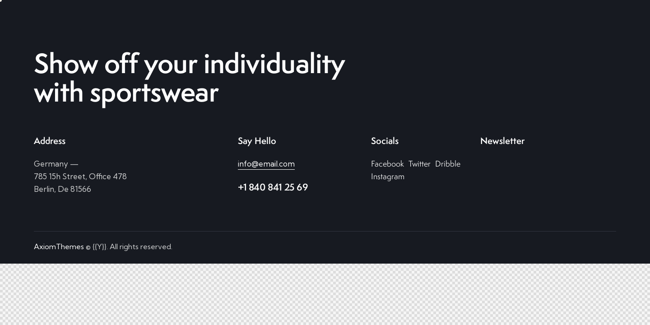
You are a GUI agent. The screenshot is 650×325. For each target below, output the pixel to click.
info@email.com (266, 163)
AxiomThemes (59, 246)
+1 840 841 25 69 (273, 187)
